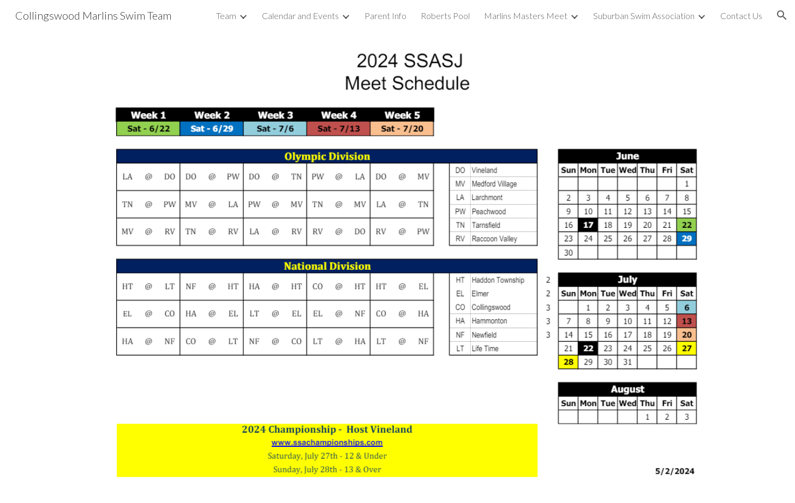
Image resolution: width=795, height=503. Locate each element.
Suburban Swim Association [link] (644, 15)
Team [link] (226, 15)
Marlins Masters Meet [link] (525, 15)
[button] (782, 15)
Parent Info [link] (385, 15)
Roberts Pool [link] (445, 15)
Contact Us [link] (741, 15)
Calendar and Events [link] (300, 15)
